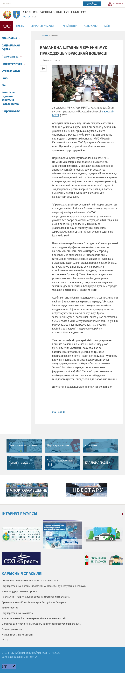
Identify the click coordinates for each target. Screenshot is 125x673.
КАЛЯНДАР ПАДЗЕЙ (97, 462)
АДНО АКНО (90, 26)
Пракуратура (12, 56)
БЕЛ (34, 17)
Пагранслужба (11, 111)
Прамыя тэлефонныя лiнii (60, 462)
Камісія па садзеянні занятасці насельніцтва (10, 98)
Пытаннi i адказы (19, 462)
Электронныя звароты (23, 445)
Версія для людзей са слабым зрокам (6, 26)
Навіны (20, 26)
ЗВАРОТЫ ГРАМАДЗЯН (43, 26)
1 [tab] (122, 514)
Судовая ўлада (11, 71)
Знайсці (92, 4)
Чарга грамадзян (58, 445)
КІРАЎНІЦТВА (70, 26)
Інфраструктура (13, 64)
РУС (24, 17)
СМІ (4, 85)
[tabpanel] (62, 544)
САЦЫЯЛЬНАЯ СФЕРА (11, 47)
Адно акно (91, 445)
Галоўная (44, 36)
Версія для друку (43, 68)
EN (29, 17)
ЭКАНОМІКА (11, 38)
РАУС (5, 78)
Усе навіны (58, 411)
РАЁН (107, 26)
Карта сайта (118, 4)
